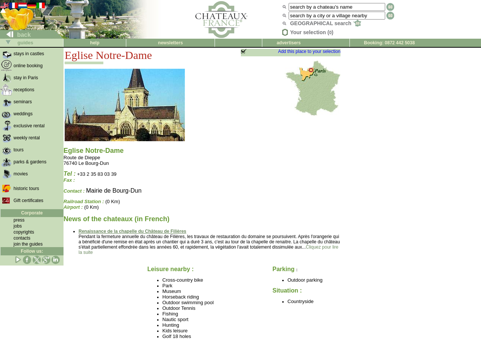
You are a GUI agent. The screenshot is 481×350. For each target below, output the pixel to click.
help (95, 42)
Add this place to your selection (309, 51)
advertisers (289, 42)
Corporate (31, 213)
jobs (18, 226)
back (15, 35)
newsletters (170, 42)
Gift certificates (28, 200)
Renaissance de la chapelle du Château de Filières (132, 231)
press (19, 220)
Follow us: (32, 251)
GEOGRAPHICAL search (325, 23)
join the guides (28, 244)
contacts (22, 238)
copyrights (24, 232)
